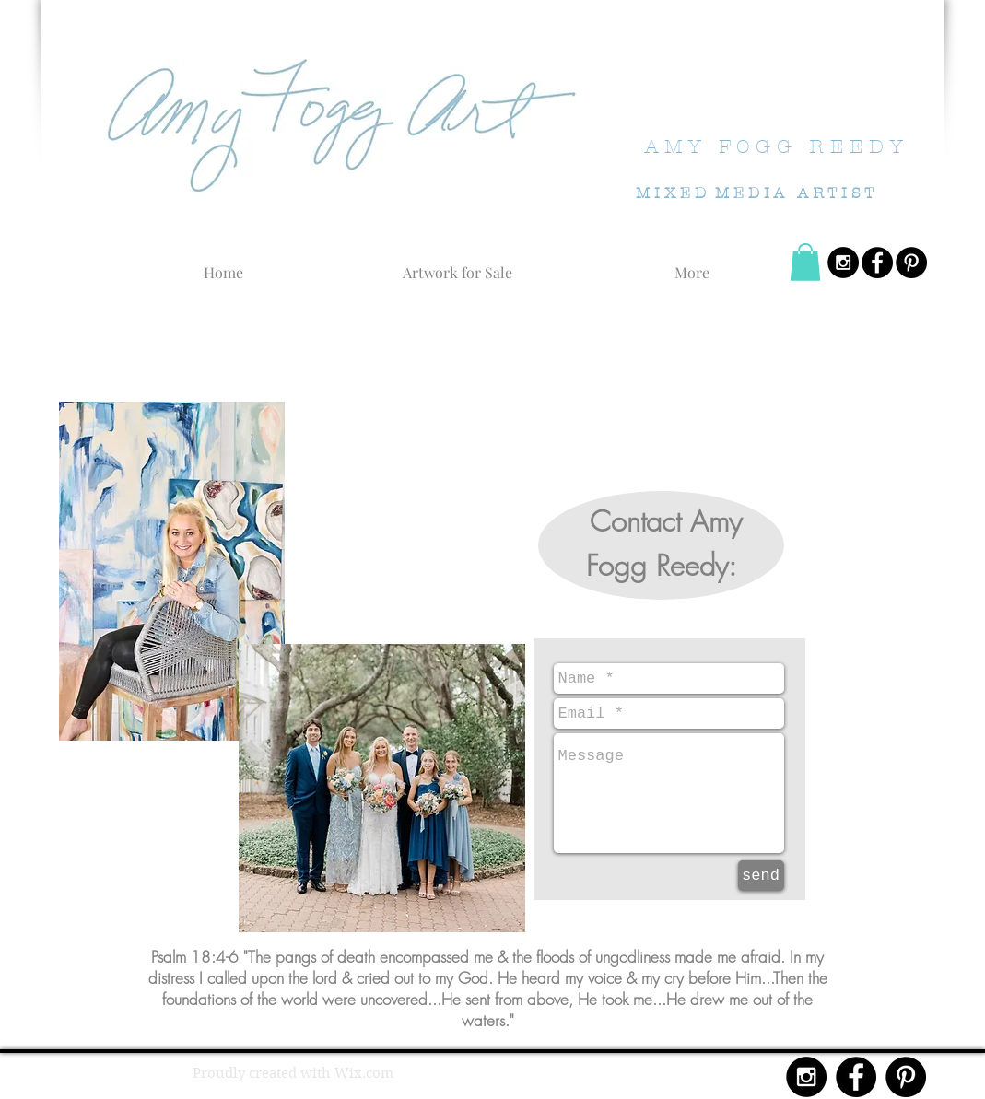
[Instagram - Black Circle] (843, 262)
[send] (761, 875)
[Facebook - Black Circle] (877, 262)
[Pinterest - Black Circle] (911, 262)
